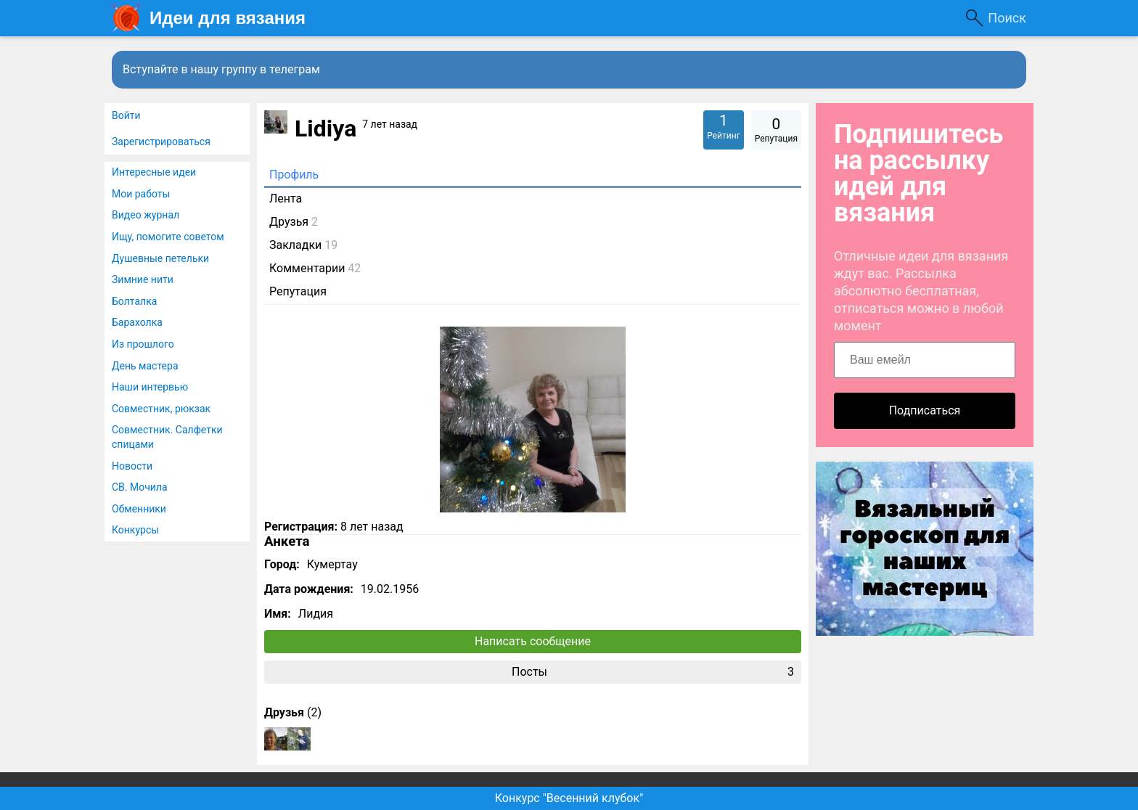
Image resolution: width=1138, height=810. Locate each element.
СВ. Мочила (140, 487)
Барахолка (137, 322)
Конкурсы (135, 530)
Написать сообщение (533, 641)
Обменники (139, 509)
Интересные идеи (154, 172)
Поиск (1007, 17)
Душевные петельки (160, 258)
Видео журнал (145, 215)
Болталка (134, 301)
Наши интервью (150, 387)
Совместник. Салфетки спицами (167, 437)
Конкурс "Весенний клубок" (569, 798)
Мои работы (141, 194)
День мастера (145, 366)
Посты (653, 672)
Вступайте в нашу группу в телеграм (221, 69)
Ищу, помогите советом (168, 236)
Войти (126, 115)
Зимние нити (142, 279)
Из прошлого (143, 344)
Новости (132, 466)
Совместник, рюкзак (161, 408)
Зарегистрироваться (161, 141)
